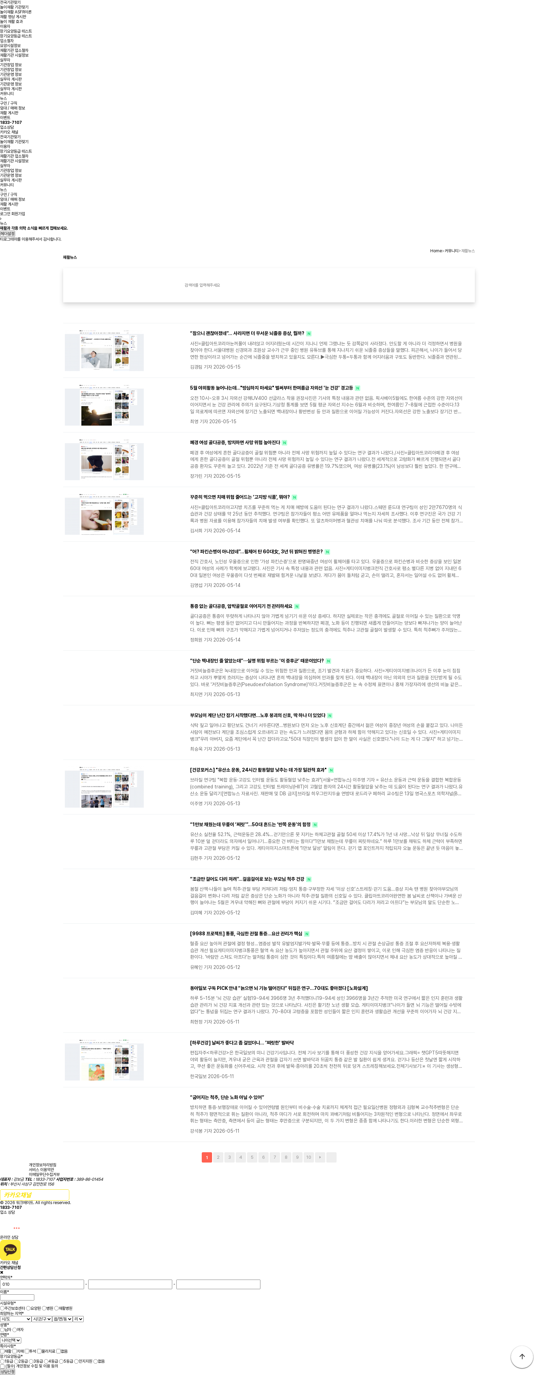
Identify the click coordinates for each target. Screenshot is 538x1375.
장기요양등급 (11, 1356)
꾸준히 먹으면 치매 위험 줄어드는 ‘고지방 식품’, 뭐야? (240, 497)
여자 (20, 1329)
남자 (7, 1329)
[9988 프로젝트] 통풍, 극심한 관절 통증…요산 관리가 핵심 (246, 933)
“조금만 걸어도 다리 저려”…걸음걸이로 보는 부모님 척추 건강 (247, 879)
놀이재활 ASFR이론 (16, 12)
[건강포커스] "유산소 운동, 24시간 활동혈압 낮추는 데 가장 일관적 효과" (259, 770)
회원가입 (18, 213)
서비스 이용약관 (41, 1169)
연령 (4, 1334)
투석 (32, 1351)
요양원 (36, 1308)
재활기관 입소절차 (14, 50)
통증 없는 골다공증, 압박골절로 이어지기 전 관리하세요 (241, 606)
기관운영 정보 (11, 74)
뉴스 (3, 98)
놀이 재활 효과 (11, 21)
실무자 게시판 (11, 79)
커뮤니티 (7, 93)
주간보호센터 (14, 1308)
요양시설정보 (10, 45)
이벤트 (5, 117)
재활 (7, 1351)
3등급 (38, 1361)
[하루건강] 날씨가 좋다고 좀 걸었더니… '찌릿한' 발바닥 (242, 1042)
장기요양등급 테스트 (16, 31)
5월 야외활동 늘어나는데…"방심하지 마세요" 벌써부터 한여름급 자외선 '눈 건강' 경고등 (272, 388)
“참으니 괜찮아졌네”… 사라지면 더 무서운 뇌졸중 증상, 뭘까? (247, 333)
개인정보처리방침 (42, 1165)
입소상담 (11, 125)
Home (436, 251)
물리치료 (48, 1351)
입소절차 (7, 40)
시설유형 (8, 1303)
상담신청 (7, 1372)
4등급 (53, 1361)
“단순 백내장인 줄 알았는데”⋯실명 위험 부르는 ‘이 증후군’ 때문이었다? (257, 660)
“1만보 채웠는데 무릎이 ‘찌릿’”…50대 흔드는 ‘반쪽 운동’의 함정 (251, 824)
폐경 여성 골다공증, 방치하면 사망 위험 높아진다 (235, 442)
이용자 (5, 26)
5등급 (68, 1361)
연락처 (6, 1277)
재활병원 (65, 1308)
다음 (320, 1157)
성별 (4, 1324)
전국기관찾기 (10, 2)
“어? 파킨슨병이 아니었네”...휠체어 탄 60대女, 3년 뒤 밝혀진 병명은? (257, 551)
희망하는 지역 (12, 1313)
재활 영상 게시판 (13, 16)
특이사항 (8, 1346)
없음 (64, 1351)
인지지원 (85, 1361)
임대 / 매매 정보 (12, 108)
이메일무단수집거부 (44, 1174)
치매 (20, 1351)
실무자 (5, 60)
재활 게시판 (9, 113)
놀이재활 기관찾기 (14, 7)
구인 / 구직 (8, 103)
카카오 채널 (9, 132)
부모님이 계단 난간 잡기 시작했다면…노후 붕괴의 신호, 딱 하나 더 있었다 (258, 715)
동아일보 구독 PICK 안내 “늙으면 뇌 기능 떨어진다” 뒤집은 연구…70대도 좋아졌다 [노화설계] (279, 988)
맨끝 (331, 1157)
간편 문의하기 (35, 1195)
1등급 (8, 1361)
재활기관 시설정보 (14, 55)
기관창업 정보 (11, 64)
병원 (49, 1308)
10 (308, 1157)
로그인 (5, 213)
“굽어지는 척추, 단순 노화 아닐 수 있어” (227, 1097)
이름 (4, 1292)
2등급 (23, 1361)
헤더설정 (7, 233)
